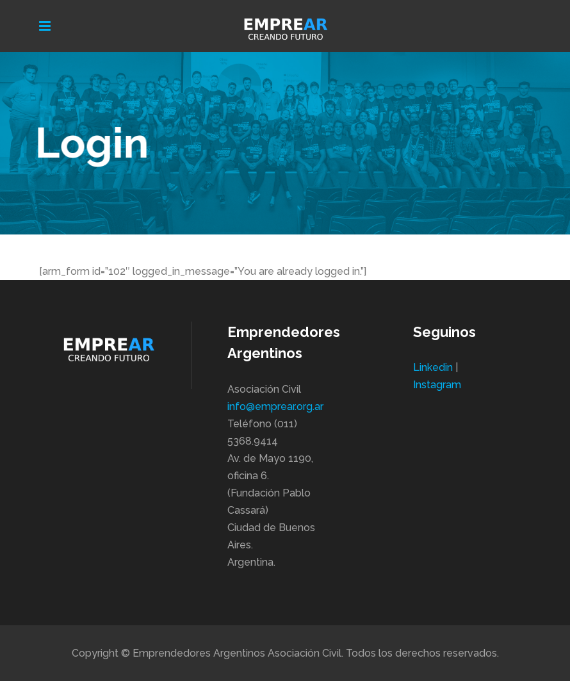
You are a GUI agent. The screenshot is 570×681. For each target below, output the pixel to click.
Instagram (437, 385)
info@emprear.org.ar (275, 406)
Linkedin (433, 367)
